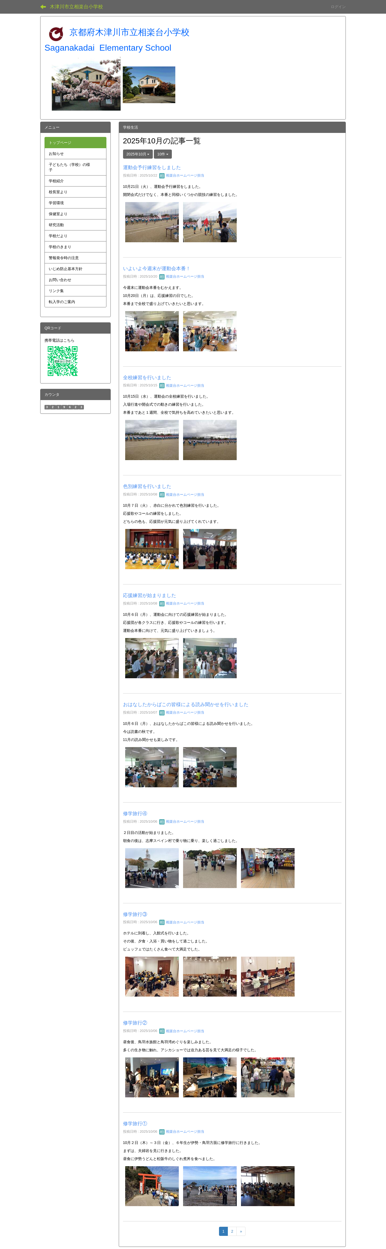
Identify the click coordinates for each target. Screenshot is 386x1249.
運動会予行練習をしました (152, 167)
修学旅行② (135, 1023)
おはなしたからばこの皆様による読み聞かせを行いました (185, 704)
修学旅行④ (135, 813)
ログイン (338, 7)
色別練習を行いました (147, 486)
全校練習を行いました (147, 377)
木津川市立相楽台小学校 (76, 6)
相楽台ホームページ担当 (182, 175)
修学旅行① (135, 1123)
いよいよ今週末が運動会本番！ (157, 268)
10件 (162, 154)
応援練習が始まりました (149, 595)
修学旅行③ (135, 914)
